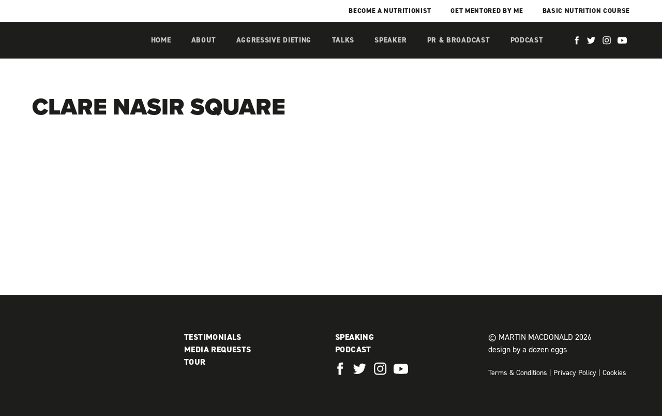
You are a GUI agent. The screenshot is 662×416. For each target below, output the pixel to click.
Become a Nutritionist (390, 10)
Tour (195, 361)
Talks (343, 40)
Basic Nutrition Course (586, 10)
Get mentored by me (486, 10)
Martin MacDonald (86, 51)
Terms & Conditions (517, 373)
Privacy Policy (574, 373)
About (203, 40)
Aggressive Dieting (274, 40)
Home (161, 40)
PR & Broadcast (458, 40)
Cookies (614, 373)
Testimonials (213, 337)
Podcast (527, 40)
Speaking (354, 337)
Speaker (390, 40)
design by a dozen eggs (527, 349)
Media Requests (217, 349)
